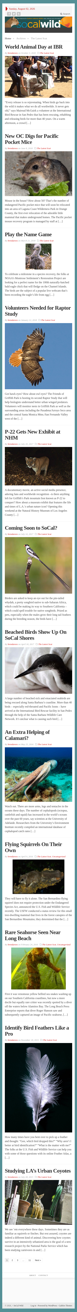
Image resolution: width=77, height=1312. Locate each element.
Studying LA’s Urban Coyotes (38, 1171)
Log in (33, 1305)
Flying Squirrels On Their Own (33, 847)
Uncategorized (58, 856)
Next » (38, 1260)
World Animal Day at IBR (33, 47)
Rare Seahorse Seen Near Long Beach (32, 935)
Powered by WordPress (47, 1305)
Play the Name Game (28, 234)
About (32, 1275)
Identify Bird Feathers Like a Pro (37, 1031)
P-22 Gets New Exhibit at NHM (32, 435)
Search (65, 14)
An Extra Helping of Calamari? (27, 735)
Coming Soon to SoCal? (31, 528)
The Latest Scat (47, 53)
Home (8, 38)
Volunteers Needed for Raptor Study (38, 311)
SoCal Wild (17, 1305)
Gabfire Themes (65, 1305)
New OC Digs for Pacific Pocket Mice (32, 139)
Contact (43, 1275)
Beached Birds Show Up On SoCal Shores (35, 635)
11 (29, 1260)
